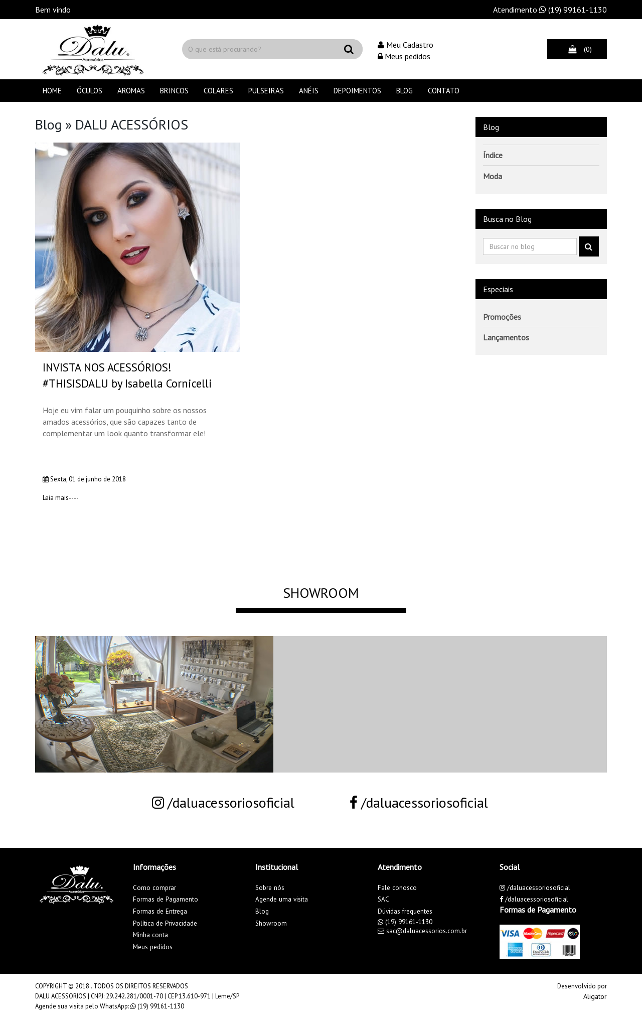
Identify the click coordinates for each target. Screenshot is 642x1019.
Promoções (502, 317)
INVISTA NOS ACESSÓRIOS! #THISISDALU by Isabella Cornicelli (127, 375)
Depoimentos (357, 90)
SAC (383, 899)
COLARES (218, 90)
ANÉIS (308, 90)
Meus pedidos (404, 56)
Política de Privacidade (165, 923)
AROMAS (131, 90)
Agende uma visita (281, 899)
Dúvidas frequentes (405, 911)
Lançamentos (506, 337)
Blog (404, 90)
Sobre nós (269, 887)
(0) (577, 49)
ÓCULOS (89, 90)
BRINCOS (174, 90)
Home (52, 90)
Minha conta (150, 935)
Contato (443, 90)
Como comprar (154, 887)
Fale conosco (397, 887)
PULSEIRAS (266, 90)
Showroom (271, 923)
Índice (493, 155)
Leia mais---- (61, 497)
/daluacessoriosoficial (223, 802)
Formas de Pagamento (165, 899)
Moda (492, 176)
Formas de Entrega (160, 911)
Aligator (595, 996)
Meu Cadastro (405, 45)
